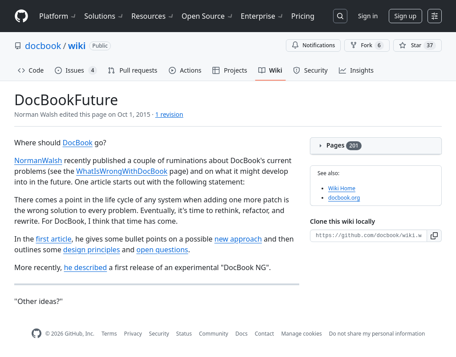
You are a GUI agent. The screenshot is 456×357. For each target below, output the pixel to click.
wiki (77, 46)
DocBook (78, 143)
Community (213, 333)
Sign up (405, 16)
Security (159, 333)
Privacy (133, 333)
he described (85, 267)
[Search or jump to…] (340, 16)
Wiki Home (341, 188)
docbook (43, 46)
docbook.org (344, 197)
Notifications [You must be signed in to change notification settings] (313, 45)
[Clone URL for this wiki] (368, 236)
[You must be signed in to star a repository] (417, 45)
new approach (238, 239)
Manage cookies (301, 333)
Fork (366, 45)
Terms (109, 333)
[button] (434, 236)
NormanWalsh (38, 160)
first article (53, 239)
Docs (241, 333)
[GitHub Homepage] (36, 333)
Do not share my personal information (377, 333)
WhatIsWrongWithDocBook (121, 171)
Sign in (368, 16)
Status (184, 333)
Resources (153, 16)
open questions (162, 249)
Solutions (104, 16)
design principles (91, 249)
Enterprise (262, 16)
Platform (58, 16)
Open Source (208, 16)
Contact (264, 333)
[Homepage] (21, 16)
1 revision (169, 114)
